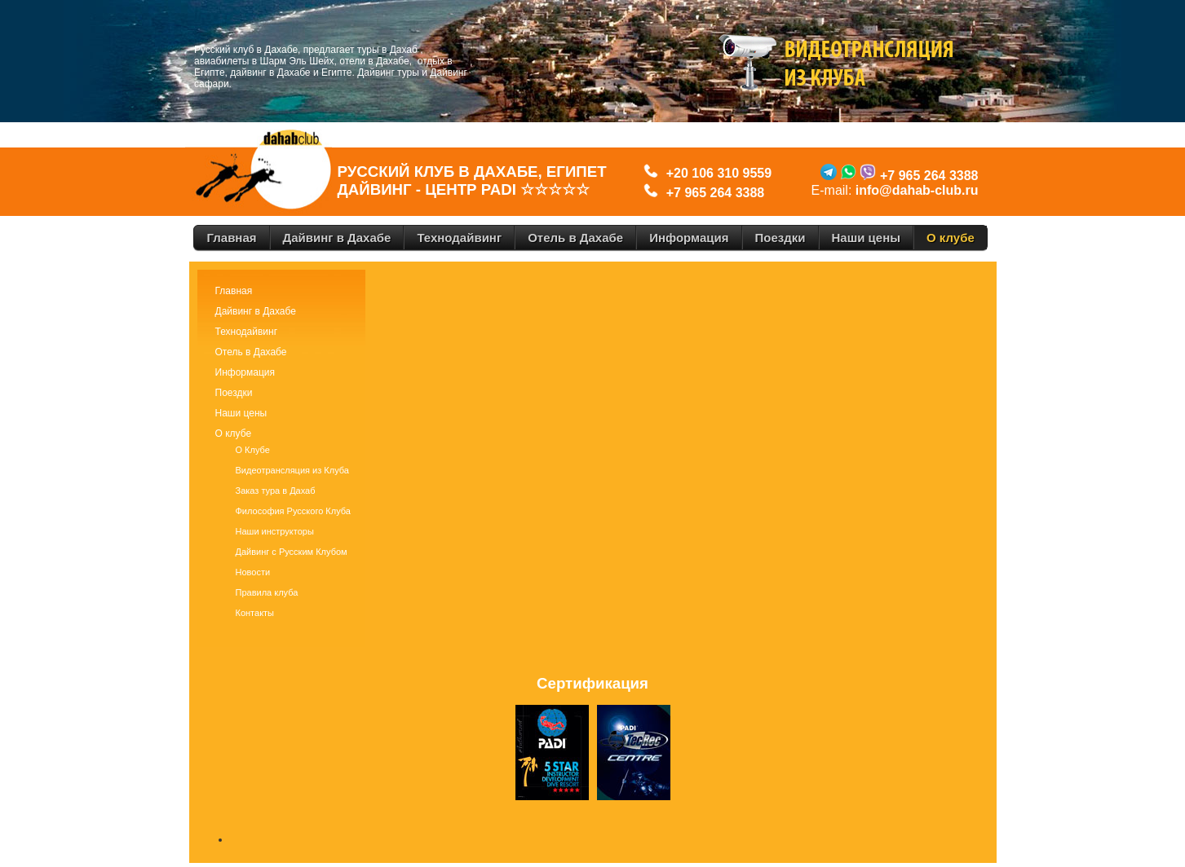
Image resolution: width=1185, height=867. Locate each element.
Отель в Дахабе (251, 352)
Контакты (255, 613)
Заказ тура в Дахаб (276, 490)
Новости (253, 572)
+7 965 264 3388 (715, 193)
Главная (234, 291)
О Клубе (253, 450)
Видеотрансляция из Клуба (292, 470)
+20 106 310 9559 (715, 173)
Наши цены (241, 413)
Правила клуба (267, 592)
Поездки (234, 392)
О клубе (233, 433)
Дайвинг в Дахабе (255, 311)
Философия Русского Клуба (293, 511)
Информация (245, 372)
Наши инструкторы (275, 531)
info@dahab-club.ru (917, 190)
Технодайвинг (246, 331)
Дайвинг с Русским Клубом (291, 552)
